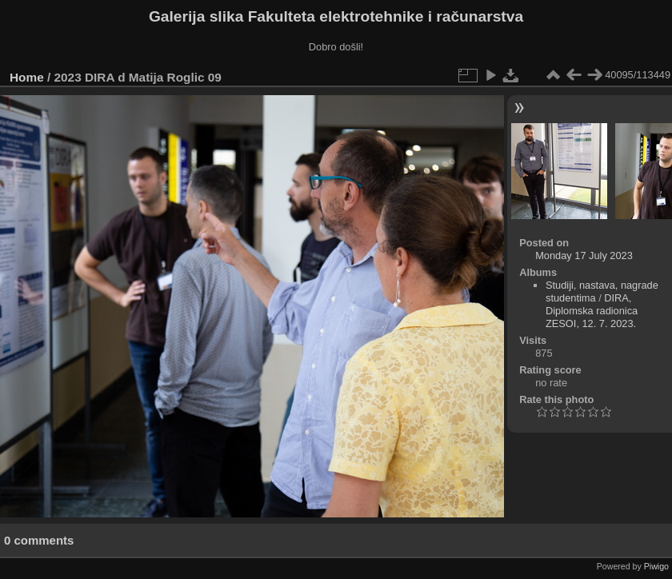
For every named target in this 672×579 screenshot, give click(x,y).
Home (27, 77)
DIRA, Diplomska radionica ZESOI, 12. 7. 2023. (592, 310)
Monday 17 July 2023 (584, 256)
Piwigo (656, 566)
